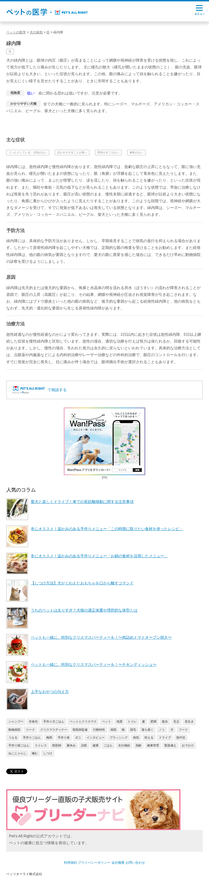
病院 (113, 729)
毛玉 (176, 721)
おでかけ (188, 745)
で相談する (57, 390)
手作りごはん (32, 737)
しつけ (47, 753)
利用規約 (70, 863)
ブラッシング (119, 737)
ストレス (41, 745)
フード (183, 729)
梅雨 (49, 737)
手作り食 (64, 737)
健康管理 (153, 745)
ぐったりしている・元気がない (28, 152)
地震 (119, 721)
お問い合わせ (135, 863)
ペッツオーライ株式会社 (24, 874)
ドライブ (165, 737)
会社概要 (118, 863)
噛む (35, 753)
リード (30, 729)
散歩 (165, 721)
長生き (189, 721)
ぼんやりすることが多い (72, 152)
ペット (106, 721)
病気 (136, 737)
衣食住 (33, 721)
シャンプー (15, 721)
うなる (12, 737)
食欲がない (136, 152)
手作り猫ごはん (18, 745)
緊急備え (170, 745)
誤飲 (84, 745)
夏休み (71, 745)
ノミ (162, 729)
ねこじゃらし (17, 753)
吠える (149, 737)
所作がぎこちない (108, 152)
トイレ (132, 721)
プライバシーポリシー (94, 863)
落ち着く (147, 729)
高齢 (139, 745)
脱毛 (133, 729)
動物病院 (14, 729)
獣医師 (56, 745)
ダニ (78, 737)
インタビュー (95, 737)
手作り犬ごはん (53, 721)
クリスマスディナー (53, 729)
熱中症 (180, 737)
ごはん (108, 745)
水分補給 (124, 745)
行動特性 (99, 729)
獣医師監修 (80, 729)
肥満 (153, 721)
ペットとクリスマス (83, 721)
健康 (96, 745)
